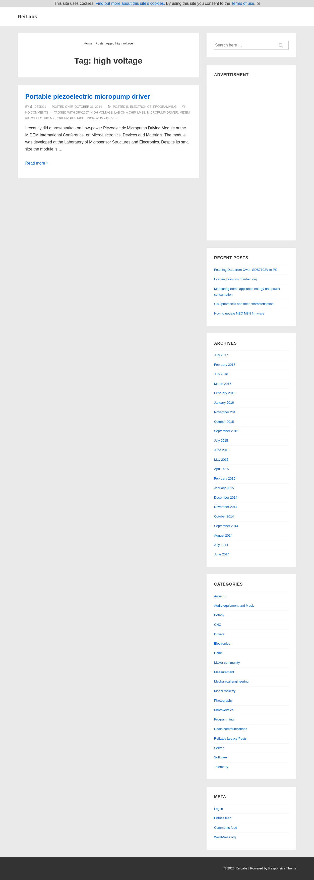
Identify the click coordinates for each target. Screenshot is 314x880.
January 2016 (224, 402)
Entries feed (222, 818)
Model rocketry (224, 691)
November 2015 (225, 412)
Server (219, 748)
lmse (141, 112)
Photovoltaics (223, 710)
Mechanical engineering (231, 681)
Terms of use (242, 3)
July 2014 (221, 545)
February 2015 (224, 478)
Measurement (224, 672)
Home (218, 653)
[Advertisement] (251, 157)
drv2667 (82, 112)
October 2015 (224, 422)
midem (185, 112)
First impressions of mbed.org (235, 279)
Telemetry (221, 767)
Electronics (140, 107)
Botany (219, 615)
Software (220, 757)
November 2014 (225, 507)
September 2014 (226, 526)
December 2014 (225, 497)
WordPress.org (225, 837)
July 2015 (221, 440)
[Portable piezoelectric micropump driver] (88, 107)
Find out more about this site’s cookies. (130, 3)
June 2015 (221, 450)
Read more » (37, 163)
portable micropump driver (93, 118)
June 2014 (221, 554)
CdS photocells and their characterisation (244, 304)
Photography (223, 700)
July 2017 (221, 355)
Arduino (219, 596)
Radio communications (230, 729)
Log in (218, 809)
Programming (164, 107)
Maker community (227, 662)
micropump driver (162, 112)
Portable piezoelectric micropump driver (87, 96)
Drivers (219, 634)
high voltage (101, 112)
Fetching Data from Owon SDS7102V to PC (245, 270)
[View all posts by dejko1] (38, 107)
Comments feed (225, 828)
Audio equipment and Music (234, 605)
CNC (217, 625)
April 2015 (221, 469)
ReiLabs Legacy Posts (230, 738)
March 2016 (222, 384)
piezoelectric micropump (47, 118)
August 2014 (223, 535)
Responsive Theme (282, 868)
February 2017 (224, 365)
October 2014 (224, 516)
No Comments (36, 112)
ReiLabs (27, 16)
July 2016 (221, 374)
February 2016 (224, 393)
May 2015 (221, 459)
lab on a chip (125, 112)
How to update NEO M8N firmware (239, 313)
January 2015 (224, 488)
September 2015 (226, 431)
